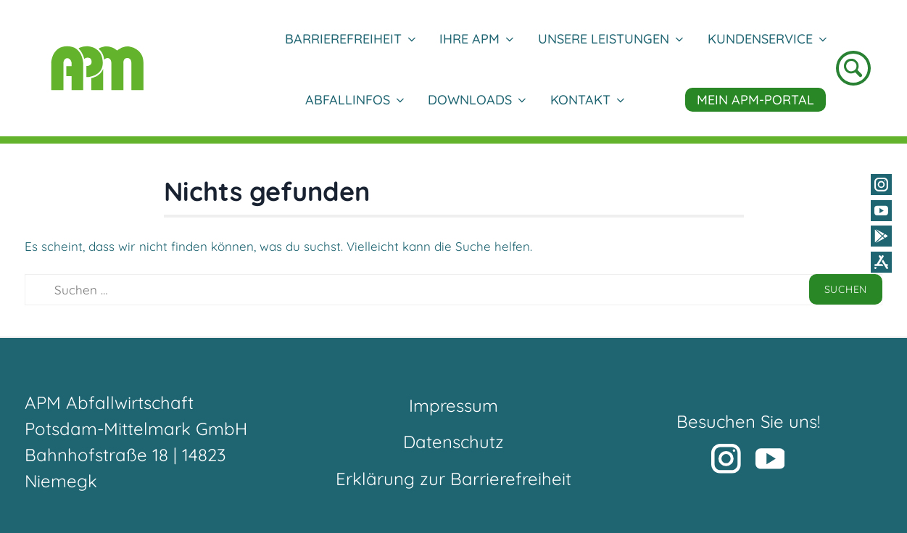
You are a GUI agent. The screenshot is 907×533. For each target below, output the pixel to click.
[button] (711, 433)
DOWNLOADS (476, 99)
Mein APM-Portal (755, 99)
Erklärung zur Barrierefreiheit (453, 478)
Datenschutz (453, 442)
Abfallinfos (354, 99)
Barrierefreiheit (350, 38)
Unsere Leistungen (610, 38)
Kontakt (587, 99)
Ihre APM (476, 38)
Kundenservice (767, 38)
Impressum (453, 405)
